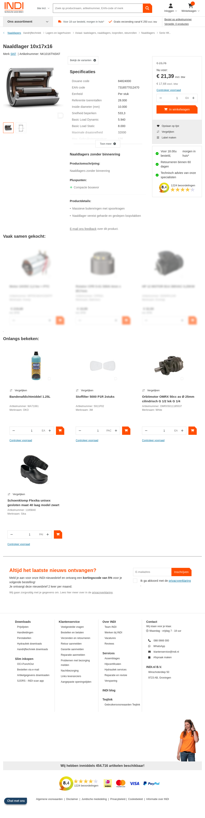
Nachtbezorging (70, 670)
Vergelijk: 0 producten (176, 24)
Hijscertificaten (113, 664)
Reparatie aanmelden (73, 654)
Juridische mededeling (94, 799)
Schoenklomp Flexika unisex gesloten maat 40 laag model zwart (33, 503)
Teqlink (108, 699)
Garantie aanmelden (72, 649)
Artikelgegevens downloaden (33, 675)
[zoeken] (147, 8)
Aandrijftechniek (32, 33)
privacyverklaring (102, 592)
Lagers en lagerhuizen (58, 33)
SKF (13, 54)
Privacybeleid (117, 799)
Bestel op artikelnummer (178, 19)
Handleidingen (25, 632)
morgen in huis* (189, 153)
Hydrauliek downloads (29, 643)
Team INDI (111, 626)
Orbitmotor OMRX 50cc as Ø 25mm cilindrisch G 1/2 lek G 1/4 (168, 399)
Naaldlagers (148, 33)
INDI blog (109, 690)
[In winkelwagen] (60, 431)
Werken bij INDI (113, 632)
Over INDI (109, 621)
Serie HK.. (165, 33)
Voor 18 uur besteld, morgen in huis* (83, 21)
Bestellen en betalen (72, 632)
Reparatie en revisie (116, 675)
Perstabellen (24, 638)
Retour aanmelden (71, 643)
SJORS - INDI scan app (30, 680)
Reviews (109, 643)
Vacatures (110, 638)
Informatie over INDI (157, 799)
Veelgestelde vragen (72, 626)
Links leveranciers (71, 676)
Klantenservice (69, 621)
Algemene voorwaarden (49, 799)
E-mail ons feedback (83, 228)
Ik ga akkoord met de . (162, 583)
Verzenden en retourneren (75, 638)
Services (109, 653)
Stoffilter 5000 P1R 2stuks (95, 396)
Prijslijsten (23, 626)
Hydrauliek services (116, 669)
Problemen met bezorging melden (75, 663)
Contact (151, 621)
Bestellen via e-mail (28, 669)
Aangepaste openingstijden (76, 681)
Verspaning (111, 680)
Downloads (23, 621)
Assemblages (112, 658)
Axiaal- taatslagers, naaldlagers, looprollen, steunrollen (106, 33)
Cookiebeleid (135, 799)
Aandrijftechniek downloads (32, 649)
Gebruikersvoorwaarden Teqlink (122, 704)
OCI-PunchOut (25, 664)
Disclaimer (72, 799)
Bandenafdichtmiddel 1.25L (30, 396)
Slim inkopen (24, 658)
